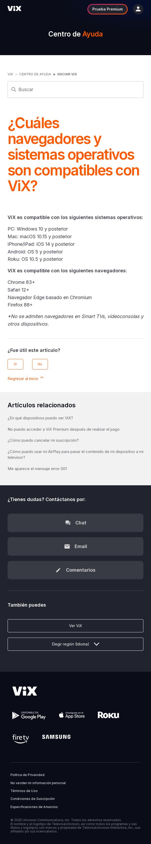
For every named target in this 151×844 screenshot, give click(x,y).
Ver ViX (75, 625)
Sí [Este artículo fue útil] (15, 364)
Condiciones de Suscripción (32, 799)
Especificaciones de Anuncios (34, 807)
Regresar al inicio (26, 378)
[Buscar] (75, 89)
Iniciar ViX (67, 74)
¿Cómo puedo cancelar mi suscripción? (43, 440)
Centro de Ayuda (35, 74)
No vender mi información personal (38, 783)
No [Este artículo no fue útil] (40, 364)
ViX (10, 74)
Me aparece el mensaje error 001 (37, 468)
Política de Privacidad (27, 775)
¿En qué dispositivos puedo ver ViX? (40, 417)
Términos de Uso (24, 791)
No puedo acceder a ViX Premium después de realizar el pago (64, 429)
